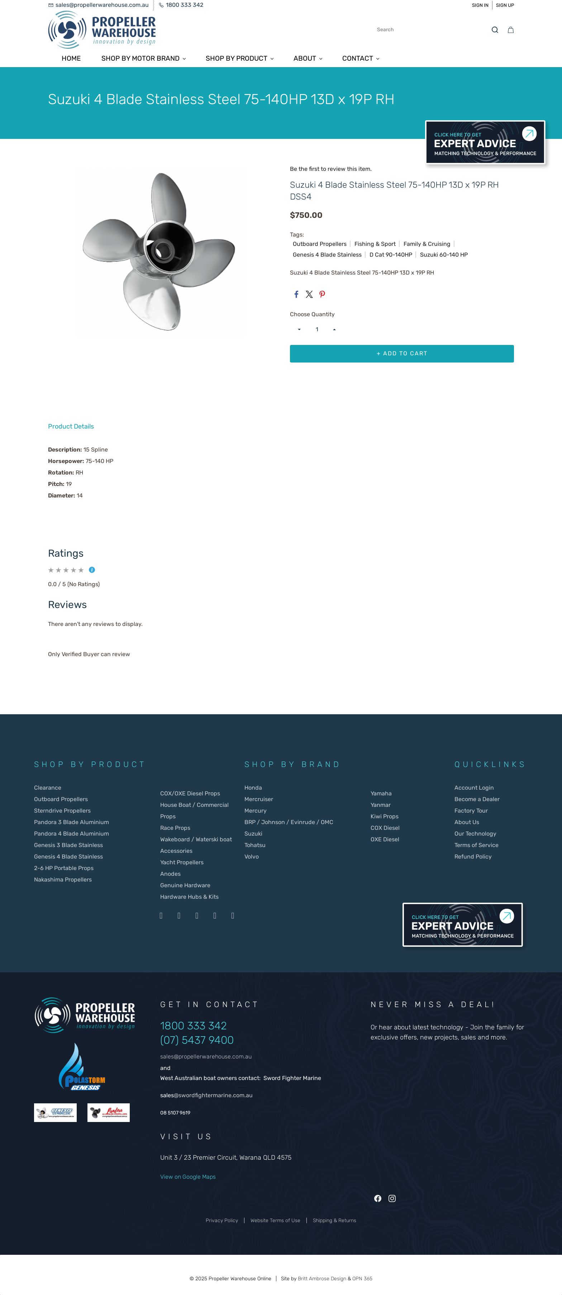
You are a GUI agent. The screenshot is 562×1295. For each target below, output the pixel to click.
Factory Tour (471, 810)
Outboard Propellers (61, 799)
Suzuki (253, 833)
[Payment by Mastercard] (178, 915)
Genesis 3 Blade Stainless (68, 845)
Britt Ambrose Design (322, 1279)
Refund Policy (473, 856)
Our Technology (475, 833)
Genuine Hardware (185, 885)
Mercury (256, 810)
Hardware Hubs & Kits (189, 896)
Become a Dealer (477, 799)
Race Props (175, 827)
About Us (466, 822)
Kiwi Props (385, 816)
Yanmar (381, 804)
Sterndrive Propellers (62, 810)
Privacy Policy (222, 1220)
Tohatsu (255, 845)
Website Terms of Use (275, 1220)
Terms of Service (476, 845)
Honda (253, 787)
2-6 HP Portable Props (64, 868)
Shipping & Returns (334, 1220)
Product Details (71, 426)
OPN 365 (362, 1279)
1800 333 (184, 1025)
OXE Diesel (385, 839)
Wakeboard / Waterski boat (196, 839)
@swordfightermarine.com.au (213, 1095)
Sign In (480, 5)
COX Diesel (385, 827)
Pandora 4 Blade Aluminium (71, 833)
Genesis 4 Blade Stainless (68, 856)
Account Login (474, 787)
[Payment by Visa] (161, 915)
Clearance (47, 787)
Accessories (176, 850)
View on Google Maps (188, 1176)
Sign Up (505, 5)
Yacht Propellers (182, 862)
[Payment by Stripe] (196, 915)
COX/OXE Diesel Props (190, 793)
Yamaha (381, 793)
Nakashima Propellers (63, 879)
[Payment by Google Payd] (232, 915)
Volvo (251, 856)
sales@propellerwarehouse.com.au (206, 1056)
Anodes (170, 873)
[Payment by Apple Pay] (214, 915)
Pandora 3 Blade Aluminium (71, 822)
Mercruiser (258, 799)
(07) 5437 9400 (197, 1040)
